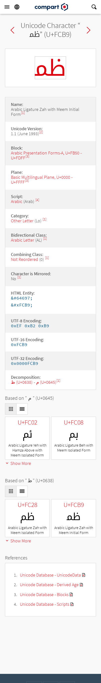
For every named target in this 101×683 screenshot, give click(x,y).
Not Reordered (24, 259)
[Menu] (7, 7)
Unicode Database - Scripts (44, 604)
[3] (27, 156)
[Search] (94, 7)
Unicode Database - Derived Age (49, 584)
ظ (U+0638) (22, 382)
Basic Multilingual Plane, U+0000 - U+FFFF (41, 179)
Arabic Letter (22, 240)
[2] (41, 132)
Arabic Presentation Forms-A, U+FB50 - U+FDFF (46, 155)
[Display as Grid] (10, 409)
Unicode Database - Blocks (44, 594)
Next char (88, 30)
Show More (18, 463)
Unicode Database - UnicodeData (50, 575)
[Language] (17, 7)
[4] (37, 200)
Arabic (16, 201)
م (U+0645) (46, 382)
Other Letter (22, 221)
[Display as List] (22, 409)
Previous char (12, 30)
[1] (23, 113)
